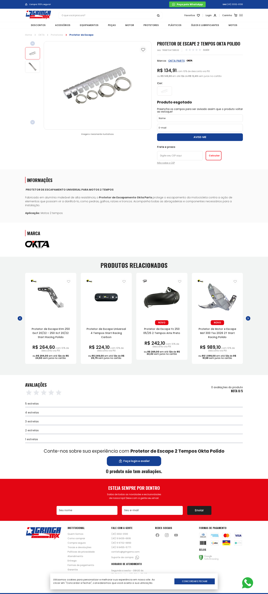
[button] (20, 318)
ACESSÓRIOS (62, 25)
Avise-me (200, 137)
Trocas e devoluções (79, 547)
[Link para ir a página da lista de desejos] (192, 15)
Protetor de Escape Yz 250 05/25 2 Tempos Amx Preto (161, 331)
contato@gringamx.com (125, 552)
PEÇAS (112, 25)
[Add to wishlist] (143, 49)
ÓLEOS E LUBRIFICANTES (205, 25)
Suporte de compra (125, 557)
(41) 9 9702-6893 (121, 543)
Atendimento (75, 556)
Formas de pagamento (81, 565)
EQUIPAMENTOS (89, 25)
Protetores (57, 34)
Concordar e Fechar (194, 581)
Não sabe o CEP (166, 163)
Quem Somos (75, 534)
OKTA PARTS (176, 60)
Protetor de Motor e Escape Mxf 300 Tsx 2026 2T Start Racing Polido (217, 333)
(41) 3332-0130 (235, 4)
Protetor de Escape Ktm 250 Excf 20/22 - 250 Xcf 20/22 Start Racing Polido (51, 333)
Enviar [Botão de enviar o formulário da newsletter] (199, 510)
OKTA (41, 34)
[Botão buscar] (158, 15)
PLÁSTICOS (174, 25)
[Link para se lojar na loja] (211, 15)
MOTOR (129, 25)
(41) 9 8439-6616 (121, 538)
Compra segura (77, 543)
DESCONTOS (38, 25)
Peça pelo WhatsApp (187, 4)
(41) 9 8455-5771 (121, 547)
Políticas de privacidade (81, 552)
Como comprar (76, 538)
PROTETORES (151, 25)
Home (28, 34)
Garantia (73, 570)
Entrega (72, 561)
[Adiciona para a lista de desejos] (69, 281)
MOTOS (233, 25)
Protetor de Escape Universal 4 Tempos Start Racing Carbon (106, 333)
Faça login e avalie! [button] (134, 461)
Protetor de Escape (81, 34)
